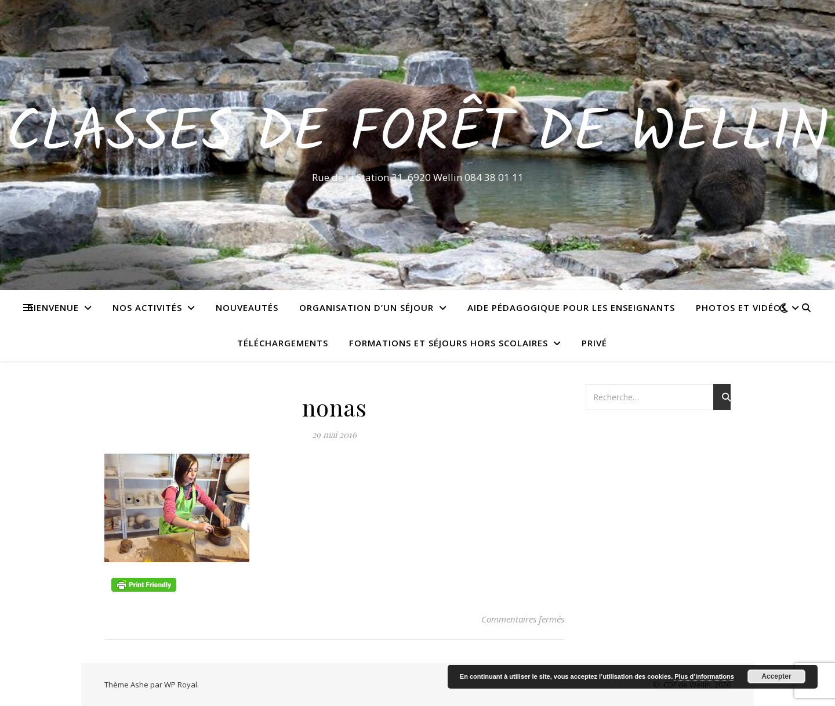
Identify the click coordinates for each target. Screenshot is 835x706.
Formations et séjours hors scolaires (448, 343)
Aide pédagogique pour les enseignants (571, 307)
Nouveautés (247, 307)
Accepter (776, 676)
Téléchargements (282, 343)
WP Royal (180, 684)
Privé (594, 343)
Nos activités (147, 307)
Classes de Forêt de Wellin (417, 135)
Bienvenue (53, 307)
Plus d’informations (704, 676)
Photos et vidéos (741, 307)
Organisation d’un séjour (366, 307)
